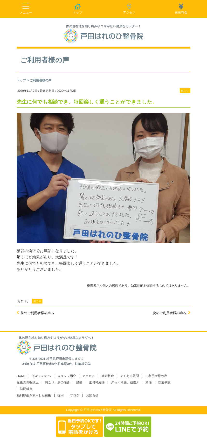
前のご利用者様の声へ (37, 313)
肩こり (185, 90)
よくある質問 (129, 376)
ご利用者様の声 (41, 80)
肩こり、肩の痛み (57, 382)
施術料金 (107, 376)
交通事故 (164, 382)
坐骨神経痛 (97, 382)
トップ (21, 80)
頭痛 (148, 382)
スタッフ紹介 (66, 376)
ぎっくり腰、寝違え (125, 382)
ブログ (74, 395)
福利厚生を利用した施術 (34, 395)
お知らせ (92, 395)
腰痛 (79, 382)
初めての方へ (41, 376)
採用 (60, 395)
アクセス (88, 376)
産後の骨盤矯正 (28, 382)
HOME (21, 376)
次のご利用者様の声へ (169, 313)
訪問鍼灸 (26, 389)
